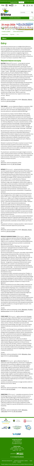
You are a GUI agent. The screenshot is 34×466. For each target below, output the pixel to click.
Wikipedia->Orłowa (27, 387)
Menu (4, 38)
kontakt (19, 462)
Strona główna (6, 31)
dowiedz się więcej (14, 2)
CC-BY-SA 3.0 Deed (10, 101)
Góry (18, 34)
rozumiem (21, 2)
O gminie (12, 34)
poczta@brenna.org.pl (17, 443)
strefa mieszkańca (15, 18)
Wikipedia (3, 164)
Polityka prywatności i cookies (21, 460)
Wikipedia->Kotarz (27, 229)
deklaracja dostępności (7, 460)
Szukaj (32, 12)
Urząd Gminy (5, 34)
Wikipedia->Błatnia (27, 99)
